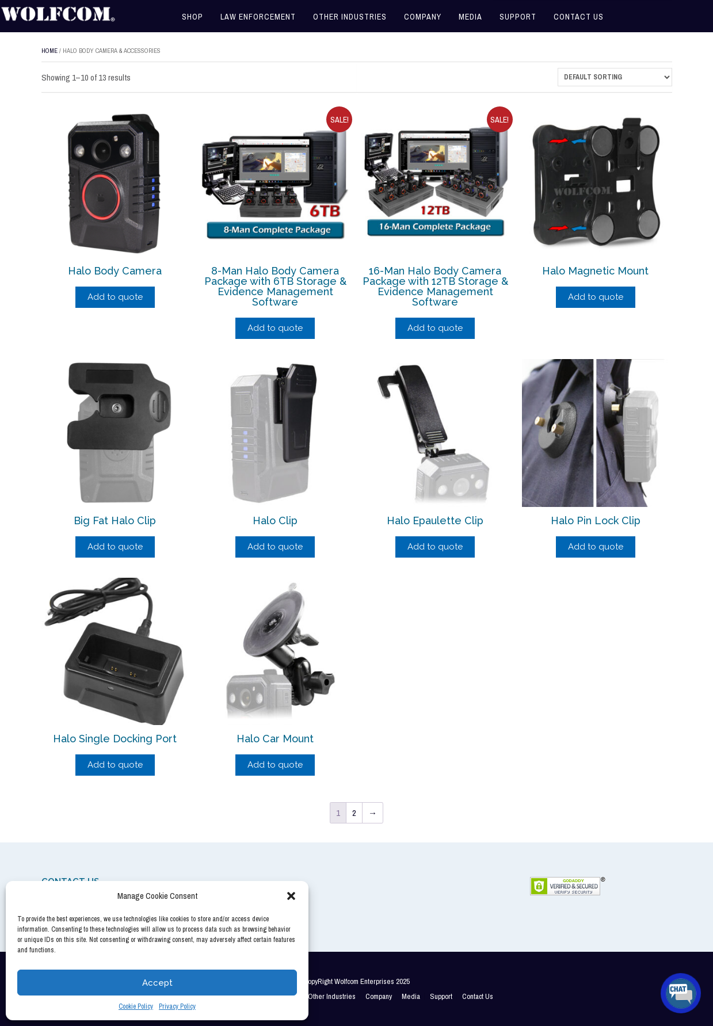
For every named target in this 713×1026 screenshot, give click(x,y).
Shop (192, 17)
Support (518, 17)
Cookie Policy (136, 1006)
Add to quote (115, 297)
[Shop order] (615, 77)
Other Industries (350, 17)
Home (49, 51)
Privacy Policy (177, 1006)
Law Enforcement (258, 17)
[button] (291, 896)
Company (422, 17)
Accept (157, 983)
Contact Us (579, 17)
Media (470, 17)
